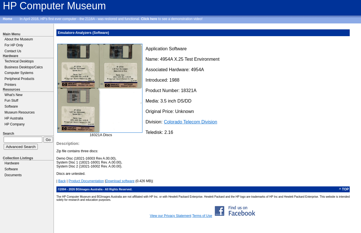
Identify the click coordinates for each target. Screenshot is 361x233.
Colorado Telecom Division (190, 121)
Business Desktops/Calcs (24, 67)
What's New (14, 95)
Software (11, 106)
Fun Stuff (11, 101)
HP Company (15, 124)
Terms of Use (202, 216)
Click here (149, 19)
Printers (10, 85)
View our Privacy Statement (170, 216)
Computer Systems (19, 73)
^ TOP (344, 189)
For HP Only (14, 45)
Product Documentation (86, 181)
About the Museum (19, 39)
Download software (120, 181)
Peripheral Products (19, 79)
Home (7, 19)
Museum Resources (20, 112)
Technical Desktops (19, 61)
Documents (13, 175)
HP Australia (14, 118)
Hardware (12, 163)
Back (62, 181)
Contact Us (13, 51)
